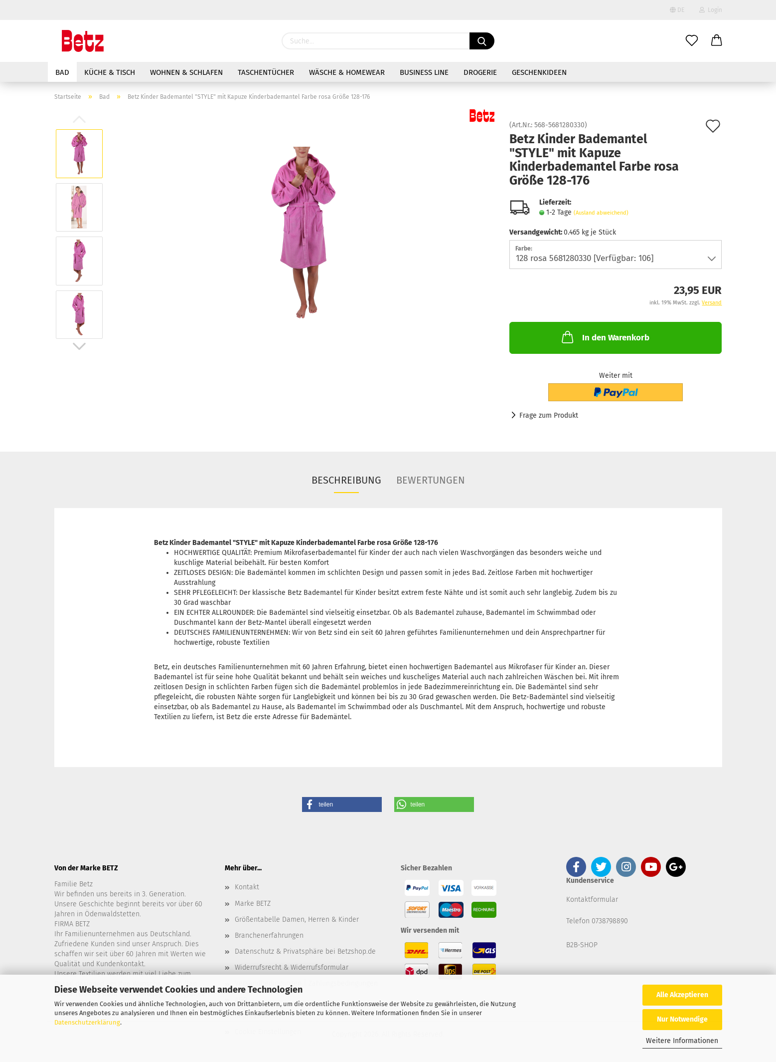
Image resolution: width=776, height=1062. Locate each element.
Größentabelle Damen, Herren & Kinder (297, 919)
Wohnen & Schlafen (186, 72)
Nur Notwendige (682, 1019)
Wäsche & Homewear (347, 72)
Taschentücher (266, 72)
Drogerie (480, 72)
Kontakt (247, 887)
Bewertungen (430, 480)
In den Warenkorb (604, 337)
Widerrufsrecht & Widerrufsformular (291, 967)
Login (710, 9)
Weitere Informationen (682, 1041)
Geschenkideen (539, 72)
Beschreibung (346, 480)
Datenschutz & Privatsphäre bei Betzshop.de (305, 951)
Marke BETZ (253, 903)
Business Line (424, 72)
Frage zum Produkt (548, 415)
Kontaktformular (592, 899)
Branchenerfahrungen (269, 935)
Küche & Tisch (109, 72)
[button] (342, 804)
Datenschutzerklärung (87, 1022)
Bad (62, 72)
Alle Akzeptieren (682, 995)
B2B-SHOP (582, 945)
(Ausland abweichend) (601, 213)
